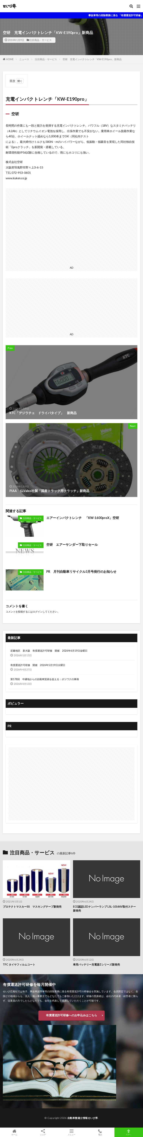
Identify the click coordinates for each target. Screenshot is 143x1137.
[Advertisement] (71, 226)
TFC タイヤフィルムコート (19, 964)
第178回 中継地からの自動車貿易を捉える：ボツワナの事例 (44, 679)
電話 (100, 1132)
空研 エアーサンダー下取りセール (72, 545)
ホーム (14, 1132)
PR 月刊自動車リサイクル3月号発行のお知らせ (81, 571)
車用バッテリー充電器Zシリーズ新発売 (96, 964)
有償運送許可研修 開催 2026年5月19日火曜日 (37, 665)
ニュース (24, 59)
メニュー (71, 1132)
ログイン (38, 611)
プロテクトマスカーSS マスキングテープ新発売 (32, 906)
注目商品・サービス (41, 40)
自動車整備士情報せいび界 (82, 1117)
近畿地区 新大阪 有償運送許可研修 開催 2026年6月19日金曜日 (48, 650)
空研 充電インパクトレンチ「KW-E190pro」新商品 (92, 59)
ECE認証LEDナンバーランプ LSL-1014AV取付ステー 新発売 (105, 908)
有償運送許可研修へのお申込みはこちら (71, 1015)
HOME (10, 59)
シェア (43, 1132)
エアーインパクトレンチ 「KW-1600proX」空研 (82, 518)
